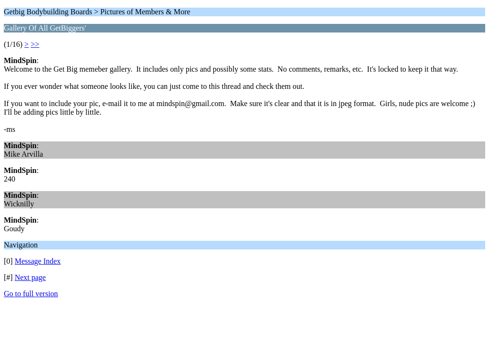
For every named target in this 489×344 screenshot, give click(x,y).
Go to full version (31, 294)
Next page (30, 277)
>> (35, 44)
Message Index (38, 261)
